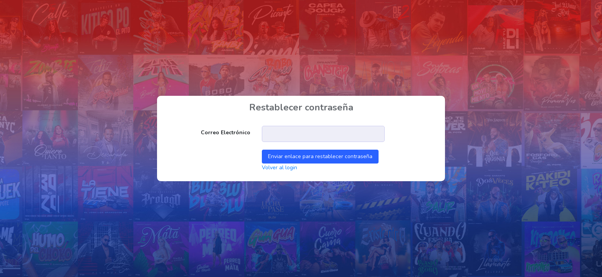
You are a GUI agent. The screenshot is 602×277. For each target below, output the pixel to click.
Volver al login (279, 167)
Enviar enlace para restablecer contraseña (320, 156)
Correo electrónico (225, 132)
